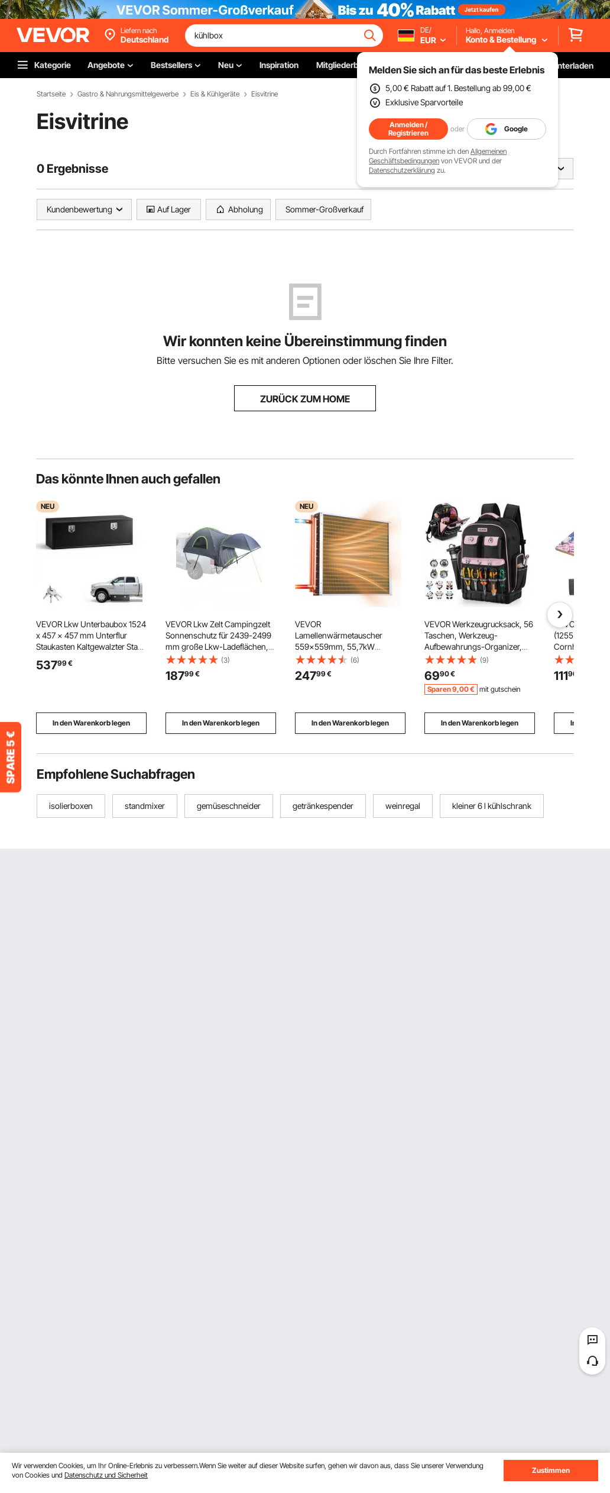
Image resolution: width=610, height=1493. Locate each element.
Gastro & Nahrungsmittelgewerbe (128, 94)
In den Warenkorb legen (91, 722)
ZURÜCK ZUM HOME (305, 399)
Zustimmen (551, 1470)
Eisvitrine (264, 94)
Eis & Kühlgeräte (214, 94)
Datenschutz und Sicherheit (106, 1475)
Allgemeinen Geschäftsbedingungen (438, 156)
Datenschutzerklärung (402, 170)
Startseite (51, 94)
